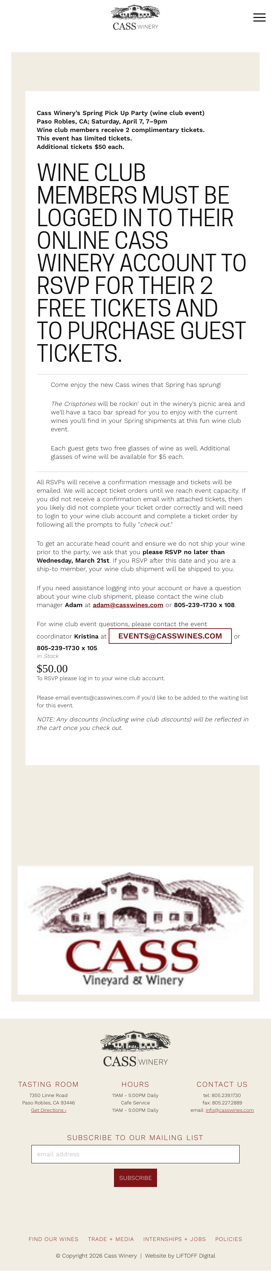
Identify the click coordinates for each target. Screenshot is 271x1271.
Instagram (128, 1219)
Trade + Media (111, 1239)
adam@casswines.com (128, 604)
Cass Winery (135, 18)
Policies (228, 1239)
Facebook (113, 1219)
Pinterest (143, 1219)
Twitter (157, 1219)
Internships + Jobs (174, 1239)
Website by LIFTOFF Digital (180, 1256)
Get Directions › (48, 1110)
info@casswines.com (230, 1110)
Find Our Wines (54, 1239)
